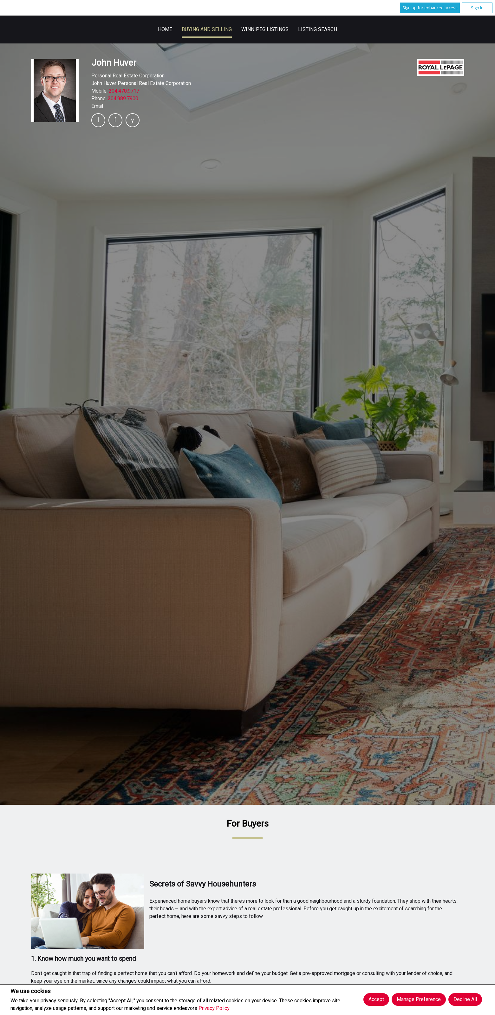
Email (97, 106)
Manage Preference (419, 999)
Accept (376, 999)
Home (165, 29)
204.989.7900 (123, 98)
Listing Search (317, 29)
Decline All (465, 999)
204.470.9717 (124, 91)
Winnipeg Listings (265, 29)
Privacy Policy (214, 1008)
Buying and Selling (207, 29)
